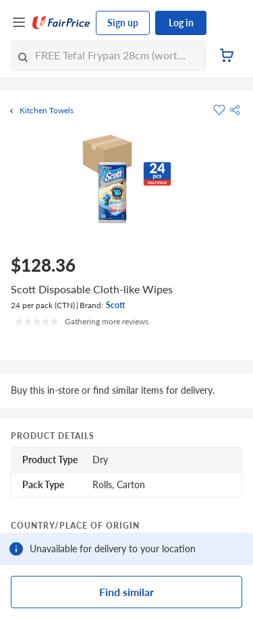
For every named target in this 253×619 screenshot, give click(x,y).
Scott (115, 305)
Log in (181, 22)
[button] (234, 109)
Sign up (122, 22)
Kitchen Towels (47, 111)
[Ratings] (81, 321)
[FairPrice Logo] (61, 23)
